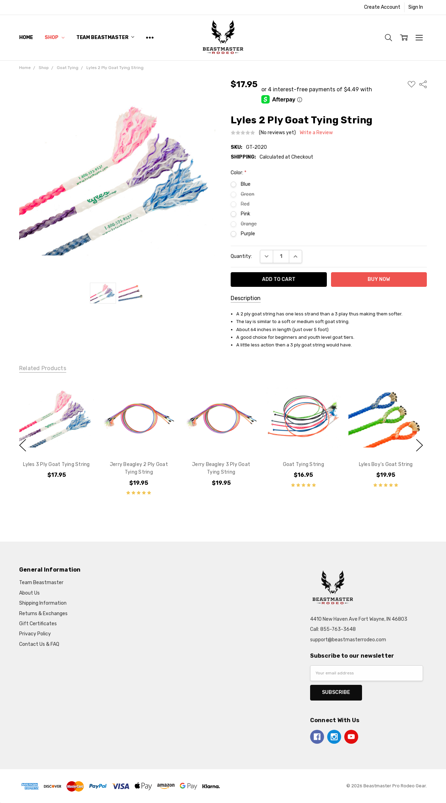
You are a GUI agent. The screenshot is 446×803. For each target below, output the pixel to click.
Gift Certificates (38, 624)
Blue (246, 184)
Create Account (382, 7)
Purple (248, 234)
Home (26, 37)
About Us (29, 593)
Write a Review (316, 133)
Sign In (415, 7)
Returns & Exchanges (43, 614)
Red (245, 204)
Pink (245, 214)
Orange (249, 224)
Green (247, 194)
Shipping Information (43, 603)
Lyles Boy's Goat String (386, 464)
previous (22, 445)
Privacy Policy (35, 634)
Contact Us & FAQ (39, 644)
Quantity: (241, 256)
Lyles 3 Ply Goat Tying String (56, 464)
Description (246, 298)
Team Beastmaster (105, 37)
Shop (54, 37)
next (419, 445)
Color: (238, 173)
